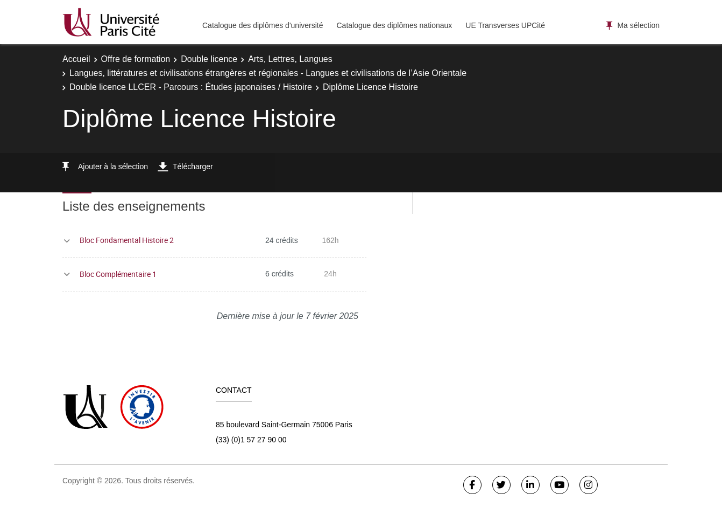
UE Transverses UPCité (505, 25)
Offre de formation (136, 59)
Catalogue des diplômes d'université (262, 25)
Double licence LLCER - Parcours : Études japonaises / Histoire (190, 87)
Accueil (76, 59)
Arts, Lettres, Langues (290, 59)
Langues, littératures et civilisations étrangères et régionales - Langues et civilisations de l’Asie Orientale (267, 73)
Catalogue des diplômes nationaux (394, 25)
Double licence (209, 59)
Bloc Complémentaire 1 (118, 274)
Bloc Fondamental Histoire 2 (127, 240)
